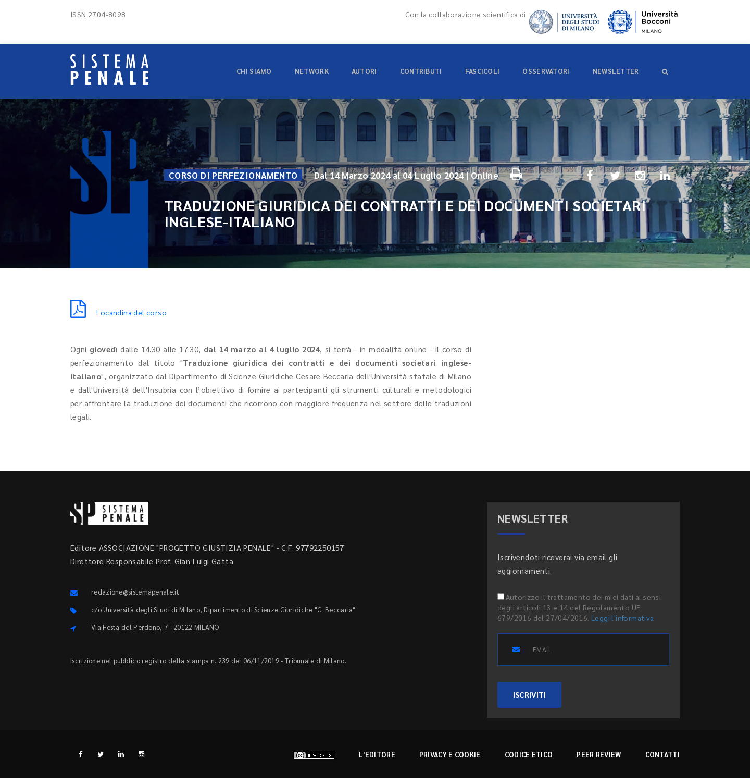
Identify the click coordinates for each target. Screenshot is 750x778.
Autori (364, 71)
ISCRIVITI (529, 694)
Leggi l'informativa (622, 617)
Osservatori (545, 71)
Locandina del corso (118, 312)
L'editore (377, 754)
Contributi (421, 71)
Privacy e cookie (450, 754)
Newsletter (616, 71)
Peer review (599, 754)
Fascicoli (482, 71)
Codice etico (529, 754)
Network (312, 71)
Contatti (662, 754)
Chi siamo (254, 71)
